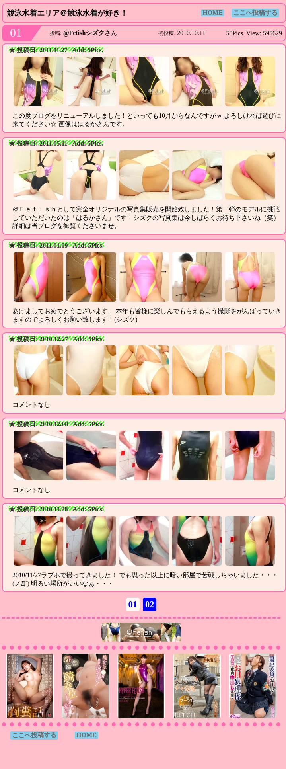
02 (149, 604)
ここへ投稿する (255, 12)
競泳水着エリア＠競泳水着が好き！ (67, 13)
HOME (212, 12)
